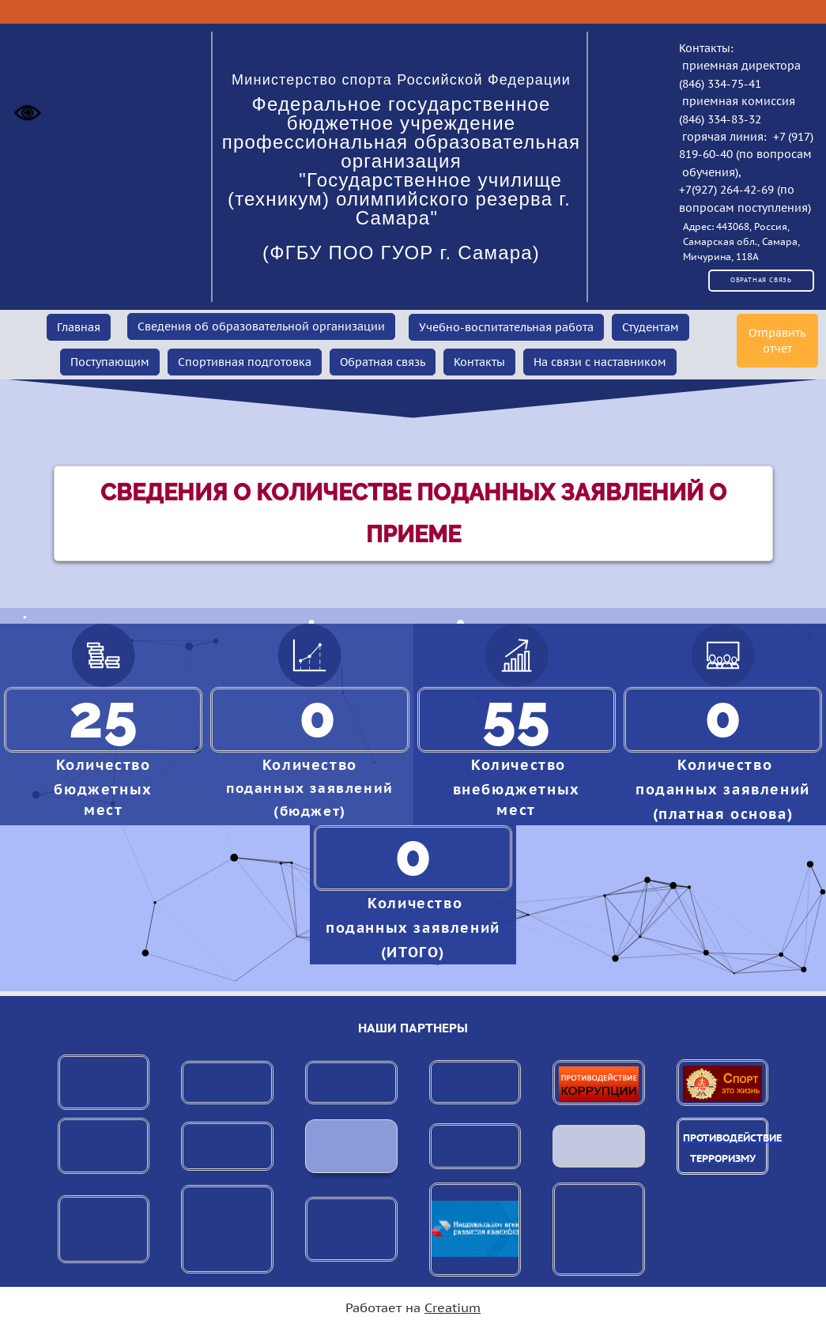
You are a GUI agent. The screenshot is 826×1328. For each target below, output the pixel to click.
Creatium (452, 1307)
